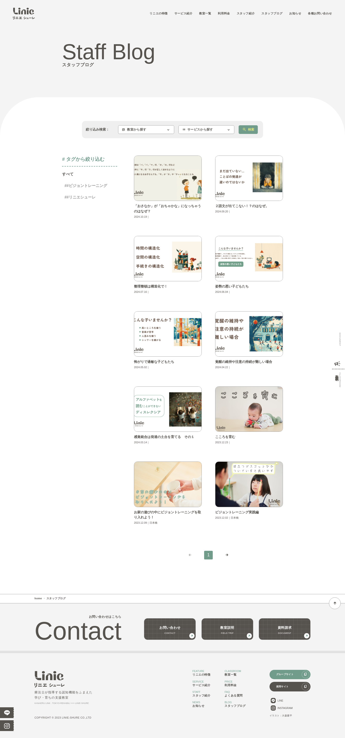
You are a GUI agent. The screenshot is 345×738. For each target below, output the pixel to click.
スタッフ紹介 (246, 13)
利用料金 (224, 13)
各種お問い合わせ (320, 13)
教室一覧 (205, 13)
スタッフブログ (271, 13)
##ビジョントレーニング (85, 186)
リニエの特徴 (159, 13)
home (38, 598)
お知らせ (295, 13)
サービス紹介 (183, 13)
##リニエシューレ (80, 197)
